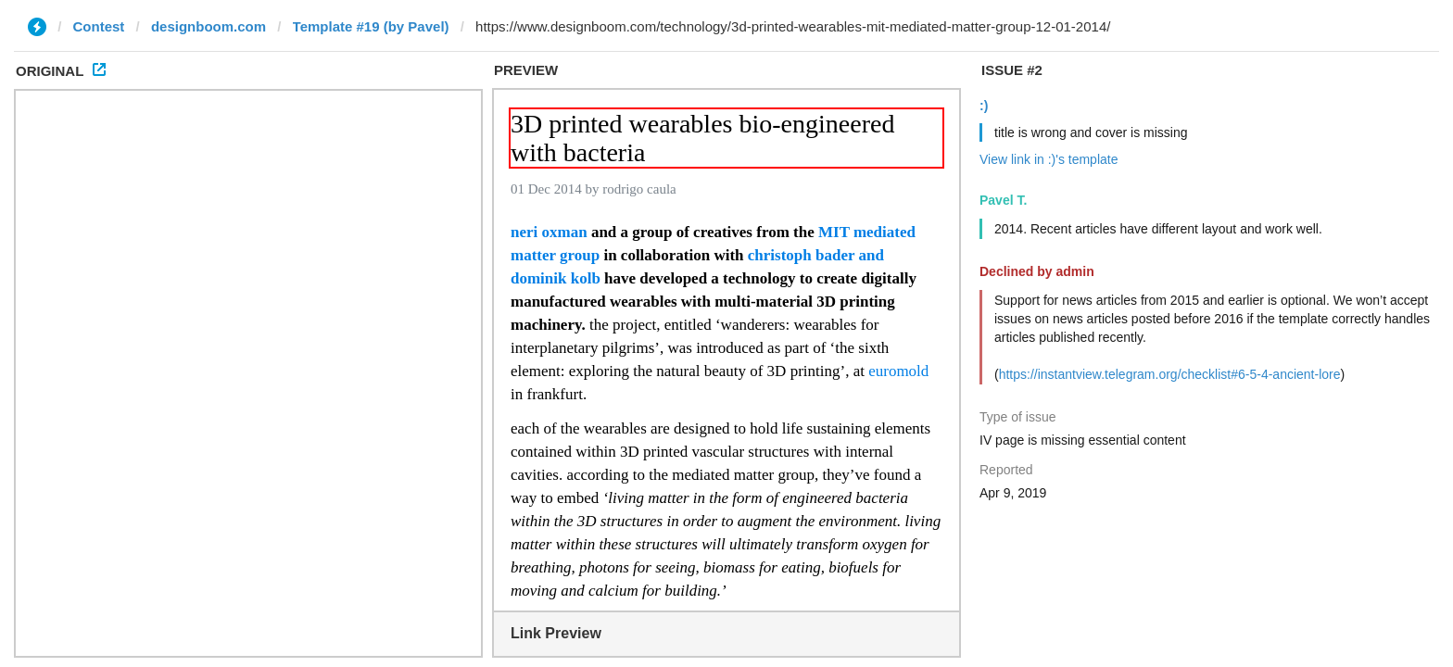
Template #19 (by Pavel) (371, 26)
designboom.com (208, 26)
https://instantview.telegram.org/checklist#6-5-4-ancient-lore (1170, 374)
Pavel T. (1003, 200)
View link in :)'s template (1048, 159)
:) (983, 105)
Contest (99, 26)
